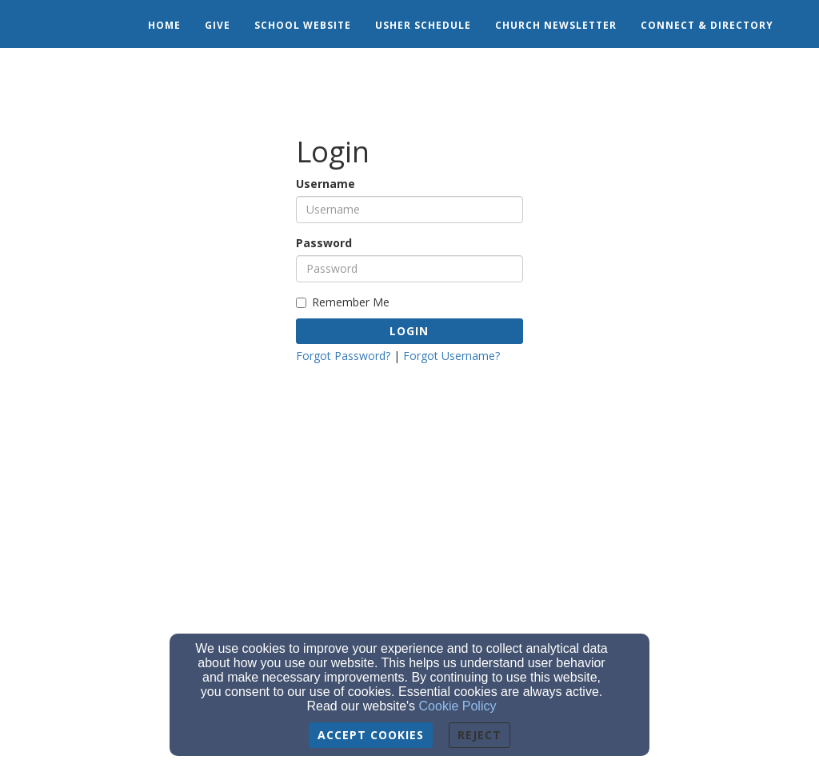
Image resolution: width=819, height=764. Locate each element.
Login (409, 330)
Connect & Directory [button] (707, 25)
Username (325, 183)
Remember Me (343, 302)
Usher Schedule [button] (423, 25)
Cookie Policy (458, 706)
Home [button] (164, 25)
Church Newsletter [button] (556, 25)
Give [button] (217, 25)
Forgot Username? (451, 355)
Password (324, 242)
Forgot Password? (343, 355)
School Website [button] (302, 25)
